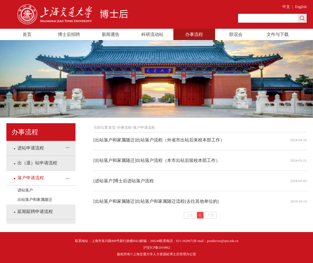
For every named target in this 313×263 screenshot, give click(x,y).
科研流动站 (152, 34)
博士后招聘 (69, 34)
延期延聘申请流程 (33, 211)
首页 (27, 34)
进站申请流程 (29, 148)
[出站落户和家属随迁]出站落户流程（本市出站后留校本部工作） (200, 160)
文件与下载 (278, 34)
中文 (286, 7)
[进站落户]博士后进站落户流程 (200, 180)
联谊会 (235, 34)
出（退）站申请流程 (35, 163)
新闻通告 (110, 34)
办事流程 (194, 34)
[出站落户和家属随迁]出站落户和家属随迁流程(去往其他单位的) (200, 201)
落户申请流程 (29, 177)
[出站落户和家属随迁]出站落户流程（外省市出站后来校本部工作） (200, 140)
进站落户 (25, 190)
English (301, 7)
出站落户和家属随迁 (34, 200)
